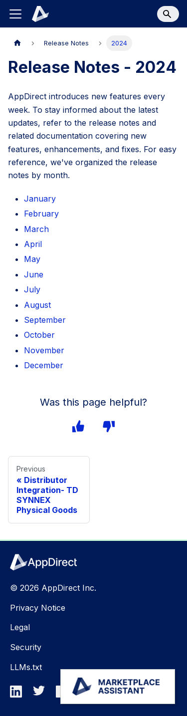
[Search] (168, 14)
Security (25, 647)
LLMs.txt (26, 667)
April (33, 244)
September (45, 320)
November (44, 350)
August (37, 305)
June (33, 274)
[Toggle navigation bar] (15, 13)
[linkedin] (19, 695)
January (40, 199)
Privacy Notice (37, 608)
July (32, 289)
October (39, 335)
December (43, 365)
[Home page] (17, 43)
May (32, 259)
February (41, 214)
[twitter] (42, 695)
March (36, 229)
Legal (20, 627)
